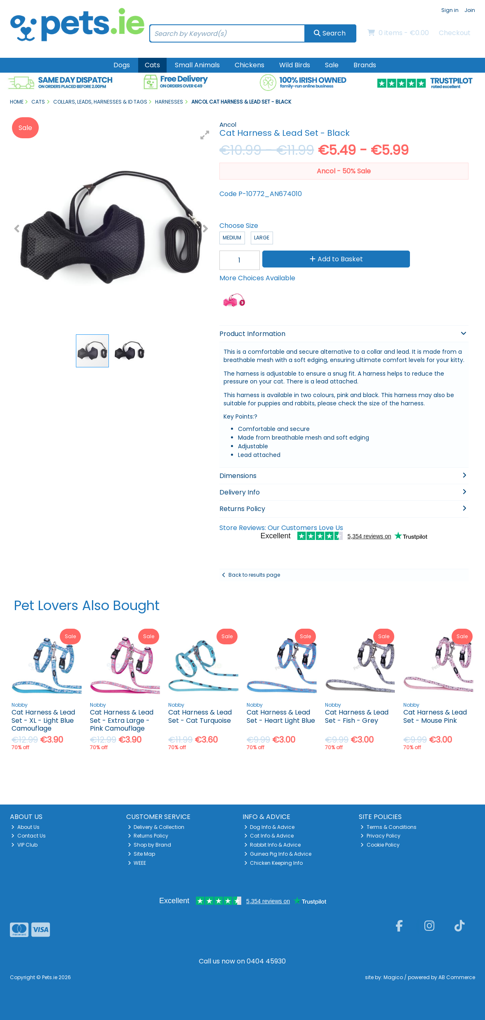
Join (469, 10)
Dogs (121, 65)
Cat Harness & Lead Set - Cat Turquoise (200, 716)
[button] (205, 135)
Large (261, 237)
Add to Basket (336, 259)
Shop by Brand (150, 844)
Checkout (455, 33)
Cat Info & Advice (269, 835)
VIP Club (24, 844)
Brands (364, 65)
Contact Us (28, 835)
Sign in (450, 10)
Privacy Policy (380, 835)
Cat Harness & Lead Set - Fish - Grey (356, 716)
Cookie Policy (380, 844)
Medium (232, 237)
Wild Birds (294, 65)
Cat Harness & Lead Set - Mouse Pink (435, 716)
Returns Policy (148, 835)
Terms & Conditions (388, 827)
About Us (25, 827)
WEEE (137, 862)
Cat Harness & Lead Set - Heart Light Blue (281, 716)
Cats (152, 65)
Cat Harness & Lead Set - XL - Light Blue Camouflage (43, 720)
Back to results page (254, 574)
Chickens (249, 65)
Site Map (141, 853)
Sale (332, 65)
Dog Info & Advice (269, 827)
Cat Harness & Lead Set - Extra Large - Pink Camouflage (121, 720)
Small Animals (197, 65)
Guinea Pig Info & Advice (278, 853)
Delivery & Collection (156, 827)
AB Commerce (456, 977)
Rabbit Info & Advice (272, 844)
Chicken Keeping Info (273, 862)
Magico (393, 977)
